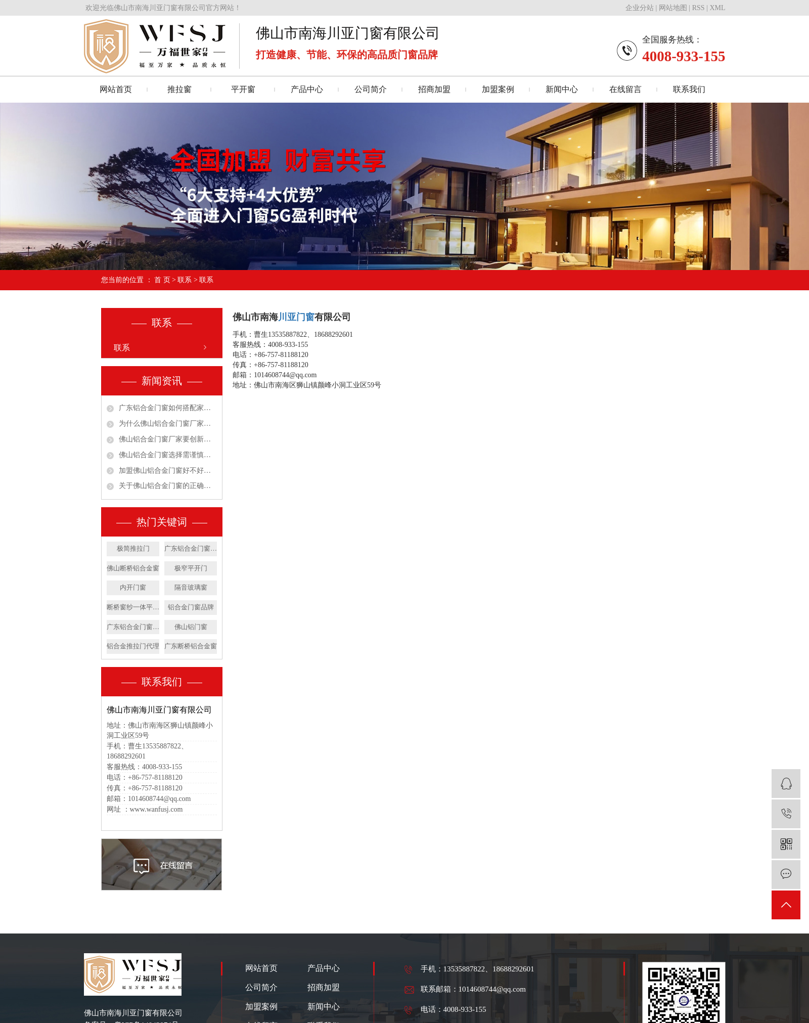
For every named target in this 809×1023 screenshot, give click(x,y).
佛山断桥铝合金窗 (133, 568)
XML (717, 8)
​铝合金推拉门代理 (133, 646)
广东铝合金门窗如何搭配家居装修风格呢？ (168, 408)
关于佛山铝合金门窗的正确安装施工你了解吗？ (168, 486)
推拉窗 (179, 89)
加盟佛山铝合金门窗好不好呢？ (168, 470)
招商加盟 (434, 89)
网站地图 (673, 8)
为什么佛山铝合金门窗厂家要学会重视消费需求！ (168, 423)
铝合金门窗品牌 (191, 607)
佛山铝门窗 (190, 627)
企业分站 (639, 8)
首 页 (162, 280)
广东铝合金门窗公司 (190, 548)
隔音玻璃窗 (190, 587)
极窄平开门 (190, 568)
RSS (698, 8)
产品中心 (307, 89)
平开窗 (243, 89)
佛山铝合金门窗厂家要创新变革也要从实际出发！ (168, 439)
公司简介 (370, 89)
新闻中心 (562, 89)
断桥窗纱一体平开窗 (133, 607)
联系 (184, 280)
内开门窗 (133, 587)
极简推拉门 (133, 548)
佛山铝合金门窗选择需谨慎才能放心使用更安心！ (168, 455)
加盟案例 (498, 89)
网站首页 (116, 89)
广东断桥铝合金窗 (190, 646)
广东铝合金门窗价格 (133, 627)
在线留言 (625, 89)
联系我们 (689, 89)
